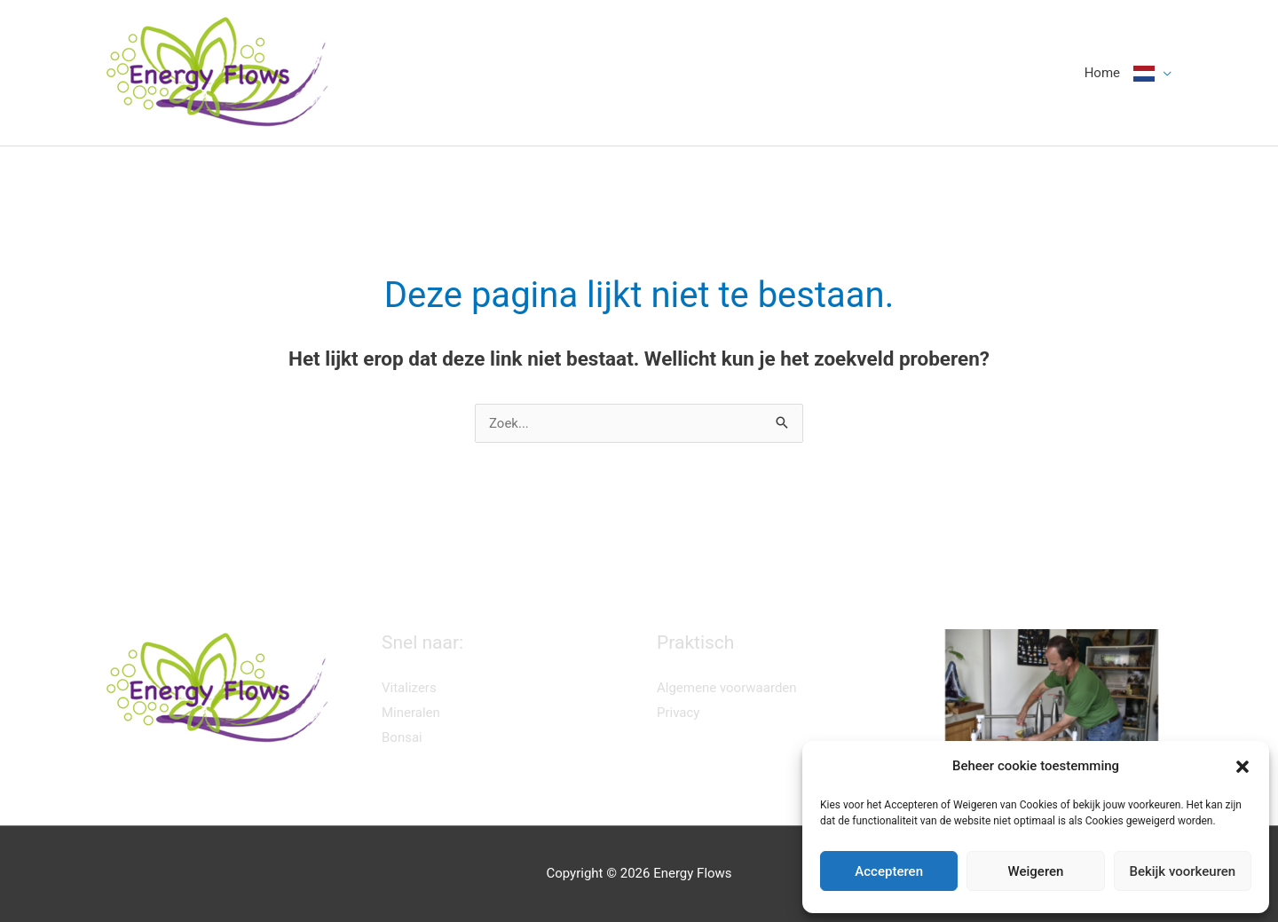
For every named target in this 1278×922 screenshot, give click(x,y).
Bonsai (402, 737)
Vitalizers (409, 688)
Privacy (678, 713)
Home (1102, 73)
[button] (1242, 767)
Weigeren (1036, 871)
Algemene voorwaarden (727, 688)
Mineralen (411, 713)
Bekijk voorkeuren (1182, 871)
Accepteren (889, 871)
